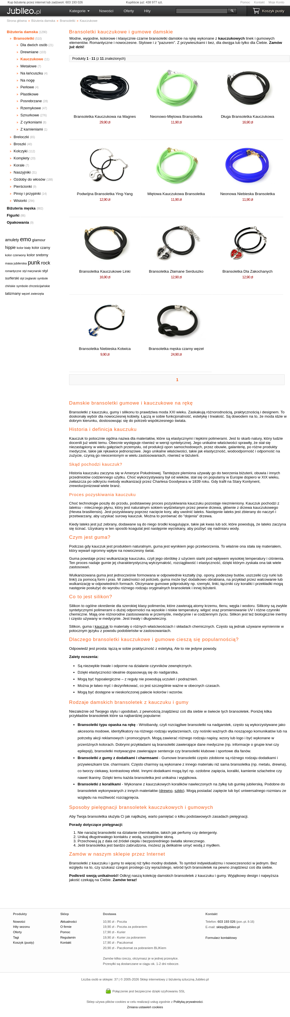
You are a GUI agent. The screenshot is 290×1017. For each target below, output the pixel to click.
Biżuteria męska (21, 208)
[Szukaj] (202, 11)
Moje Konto (276, 2)
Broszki (20, 144)
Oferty (128, 11)
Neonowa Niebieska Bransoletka (247, 194)
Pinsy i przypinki (27, 193)
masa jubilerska (16, 263)
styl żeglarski (28, 278)
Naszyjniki (22, 172)
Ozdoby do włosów (29, 179)
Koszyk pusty (273, 11)
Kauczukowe (31, 59)
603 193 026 (226, 921)
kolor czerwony (15, 255)
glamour (38, 240)
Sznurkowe (29, 115)
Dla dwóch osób (33, 45)
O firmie (66, 926)
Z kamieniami (31, 129)
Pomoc (245, 2)
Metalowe (28, 66)
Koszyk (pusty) (23, 942)
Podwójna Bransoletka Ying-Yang (105, 194)
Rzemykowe (30, 108)
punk (34, 262)
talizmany (13, 293)
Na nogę (27, 80)
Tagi (16, 937)
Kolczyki (20, 151)
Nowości (106, 11)
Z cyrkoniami (31, 122)
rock (45, 263)
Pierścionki (23, 186)
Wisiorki (20, 200)
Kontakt (259, 2)
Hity (147, 11)
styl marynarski (31, 271)
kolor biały (24, 247)
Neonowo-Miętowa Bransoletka (176, 116)
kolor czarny (41, 248)
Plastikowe (29, 94)
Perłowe (27, 87)
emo (25, 239)
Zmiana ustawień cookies (145, 1007)
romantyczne (13, 271)
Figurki (13, 215)
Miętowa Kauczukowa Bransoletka (176, 194)
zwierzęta (37, 293)
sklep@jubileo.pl (228, 927)
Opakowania (18, 222)
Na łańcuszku (31, 73)
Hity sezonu (21, 926)
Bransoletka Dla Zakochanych (247, 271)
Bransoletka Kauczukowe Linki (105, 271)
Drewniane (29, 52)
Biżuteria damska (22, 32)
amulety (12, 240)
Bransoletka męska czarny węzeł (176, 349)
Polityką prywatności (188, 1001)
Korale (19, 165)
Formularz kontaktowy (221, 937)
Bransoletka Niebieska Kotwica (105, 349)
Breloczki (21, 137)
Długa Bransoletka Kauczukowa (247, 116)
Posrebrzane (31, 101)
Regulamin (68, 937)
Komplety (21, 158)
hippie (10, 247)
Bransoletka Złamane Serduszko (176, 271)
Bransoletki (24, 38)
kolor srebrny (37, 255)
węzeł (26, 293)
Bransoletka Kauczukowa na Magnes (105, 116)
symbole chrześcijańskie (33, 286)
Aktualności (68, 921)
